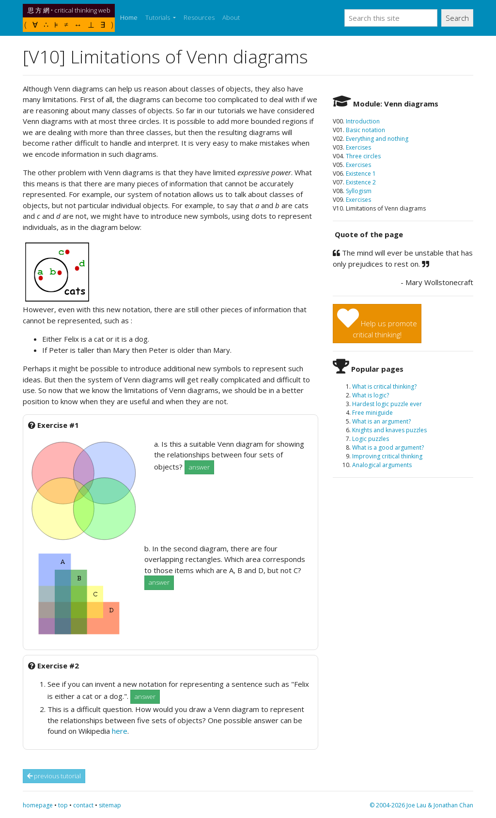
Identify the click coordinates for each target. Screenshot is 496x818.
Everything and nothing (377, 139)
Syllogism (359, 191)
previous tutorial (54, 776)
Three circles (363, 156)
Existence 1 (361, 173)
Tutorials (158, 17)
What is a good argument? (388, 447)
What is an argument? (381, 421)
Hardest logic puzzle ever (387, 404)
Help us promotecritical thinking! (377, 323)
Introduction (363, 121)
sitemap (110, 805)
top (63, 805)
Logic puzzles (370, 439)
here (119, 731)
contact (83, 805)
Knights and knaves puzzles (389, 430)
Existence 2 (361, 182)
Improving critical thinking (387, 456)
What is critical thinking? (384, 386)
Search (457, 18)
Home (130, 17)
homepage (38, 805)
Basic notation (365, 130)
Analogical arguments (382, 465)
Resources (199, 17)
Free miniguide (372, 413)
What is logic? (370, 395)
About (231, 17)
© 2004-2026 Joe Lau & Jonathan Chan (421, 805)
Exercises (358, 147)
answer (199, 467)
